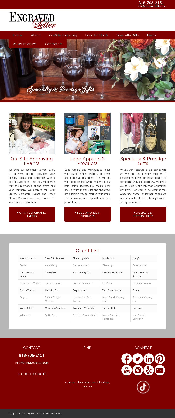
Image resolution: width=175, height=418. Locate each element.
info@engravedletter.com (152, 6)
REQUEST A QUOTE (31, 374)
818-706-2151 (151, 2)
